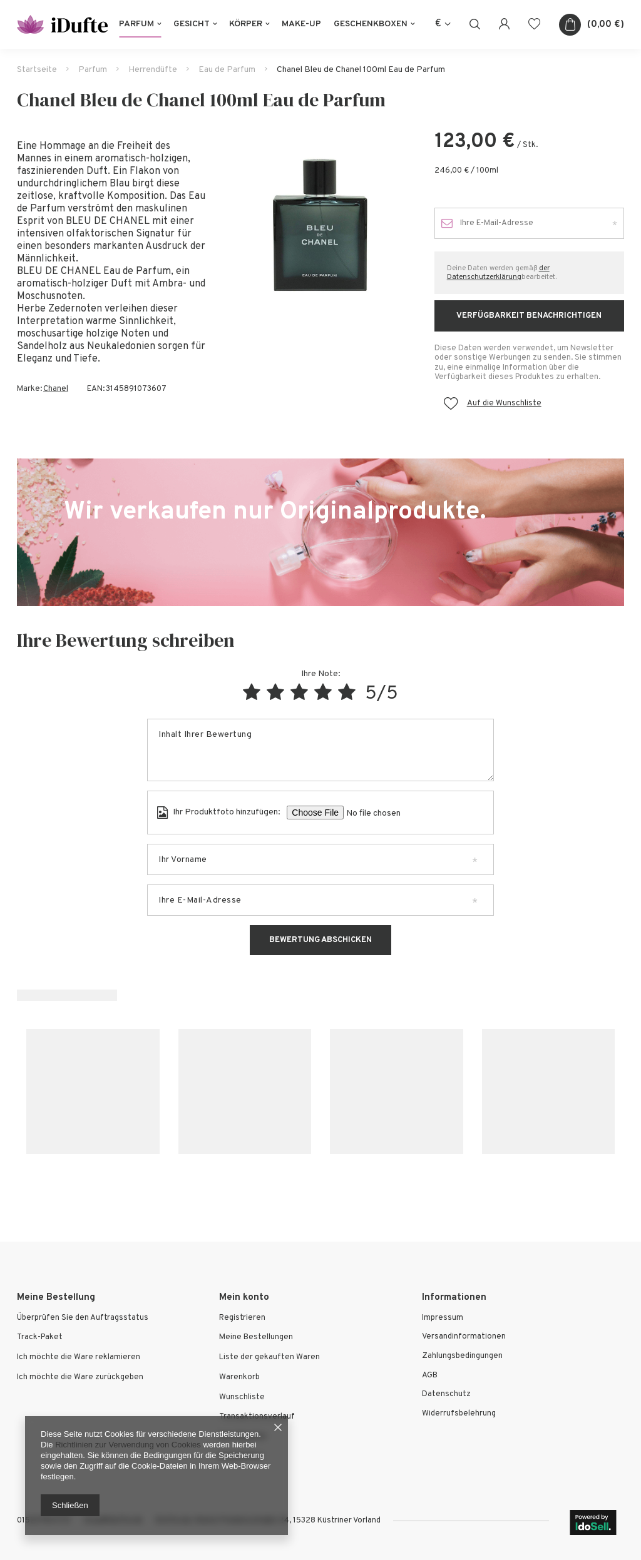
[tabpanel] (320, 225)
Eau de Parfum (226, 69)
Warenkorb (239, 1377)
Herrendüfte (152, 69)
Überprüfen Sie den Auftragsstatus (82, 1318)
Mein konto (244, 1298)
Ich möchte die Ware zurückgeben (80, 1377)
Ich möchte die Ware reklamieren (78, 1357)
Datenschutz (446, 1394)
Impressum (442, 1318)
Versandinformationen (464, 1337)
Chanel (55, 389)
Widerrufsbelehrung (459, 1414)
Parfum (136, 24)
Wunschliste (242, 1397)
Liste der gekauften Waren (269, 1357)
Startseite (37, 69)
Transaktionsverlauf (257, 1417)
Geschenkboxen (371, 24)
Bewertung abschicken (320, 940)
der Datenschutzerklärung (498, 272)
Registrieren (242, 1318)
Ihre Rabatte (242, 1437)
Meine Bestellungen (256, 1337)
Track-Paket (40, 1337)
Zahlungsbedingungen (462, 1356)
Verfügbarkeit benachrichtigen (529, 316)
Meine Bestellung (56, 1298)
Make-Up (301, 24)
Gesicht (191, 24)
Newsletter (240, 1457)
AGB (430, 1375)
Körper (245, 24)
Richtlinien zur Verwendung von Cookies (128, 1444)
